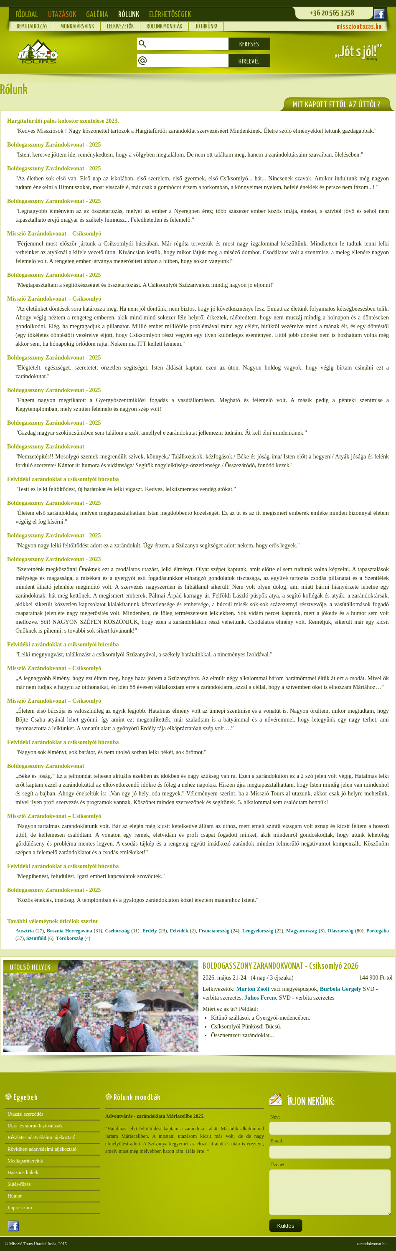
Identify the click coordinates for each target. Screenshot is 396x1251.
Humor (15, 1196)
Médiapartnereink (25, 1161)
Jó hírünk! (206, 27)
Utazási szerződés (25, 1114)
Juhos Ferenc (260, 998)
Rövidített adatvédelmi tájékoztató (42, 1149)
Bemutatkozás (32, 27)
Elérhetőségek (170, 15)
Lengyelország (257, 931)
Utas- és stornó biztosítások (35, 1126)
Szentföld (36, 938)
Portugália (377, 931)
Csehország (117, 931)
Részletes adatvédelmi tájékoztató (42, 1137)
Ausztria (24, 931)
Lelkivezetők (120, 27)
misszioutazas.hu (359, 26)
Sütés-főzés (19, 1184)
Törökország (69, 938)
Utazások (62, 15)
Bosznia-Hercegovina (69, 931)
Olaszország (340, 931)
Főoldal (26, 15)
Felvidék (179, 931)
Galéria (97, 15)
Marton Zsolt (252, 989)
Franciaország (214, 931)
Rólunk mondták (164, 27)
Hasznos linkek (23, 1172)
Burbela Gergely (340, 989)
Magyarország (301, 931)
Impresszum (20, 1207)
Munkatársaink (77, 27)
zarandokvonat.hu (371, 1243)
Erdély (149, 931)
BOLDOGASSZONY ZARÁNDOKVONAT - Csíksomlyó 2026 (280, 966)
